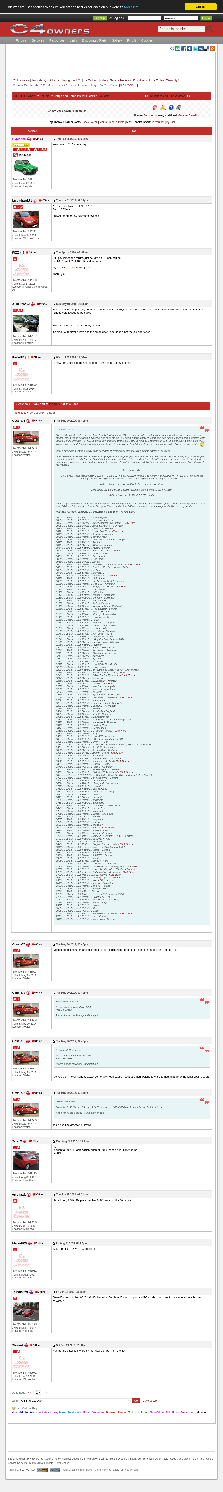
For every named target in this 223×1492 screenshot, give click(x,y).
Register (149, 115)
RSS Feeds (116, 1458)
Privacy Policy (35, 1458)
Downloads (140, 80)
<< (29, 1392)
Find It (131, 40)
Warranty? (172, 80)
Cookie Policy (53, 1458)
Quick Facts (52, 80)
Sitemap (103, 1458)
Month (103, 122)
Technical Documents (41, 1463)
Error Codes (156, 80)
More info (131, 7)
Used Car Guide (179, 1458)
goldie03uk (21, 412)
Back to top (150, 1400)
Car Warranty (89, 1458)
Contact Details (70, 1458)
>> (46, 1392)
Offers (104, 80)
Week (94, 122)
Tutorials (37, 80)
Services (38, 40)
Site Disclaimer (16, 1458)
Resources (57, 40)
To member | (158, 122)
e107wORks (27, 1469)
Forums (21, 40)
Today (85, 122)
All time (120, 122)
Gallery (117, 40)
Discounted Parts (94, 40)
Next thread (178, 96)
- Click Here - (75, 267)
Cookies (147, 40)
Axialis (115, 1469)
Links (73, 40)
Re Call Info (91, 80)
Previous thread (158, 96)
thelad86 (54, 403)
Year (111, 122)
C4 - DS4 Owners (25, 96)
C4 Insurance (21, 80)
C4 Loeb (103, 96)
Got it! (200, 6)
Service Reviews (120, 80)
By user (170, 122)
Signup (100, 18)
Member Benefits (188, 115)
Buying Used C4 (71, 80)
